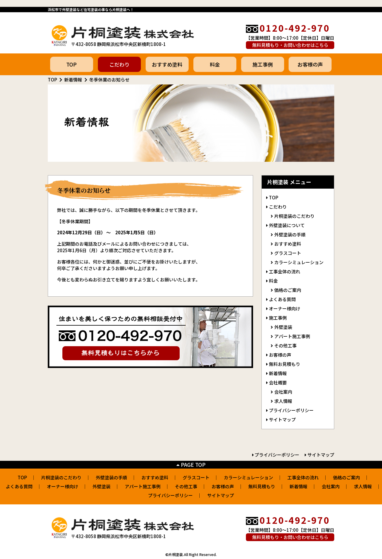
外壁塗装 (283, 327)
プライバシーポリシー (291, 410)
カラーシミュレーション (299, 262)
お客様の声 (310, 64)
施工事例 (262, 64)
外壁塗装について (287, 225)
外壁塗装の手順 (290, 234)
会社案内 (283, 392)
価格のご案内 (287, 290)
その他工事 (285, 345)
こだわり (119, 64)
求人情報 (283, 401)
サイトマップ (282, 419)
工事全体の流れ (284, 271)
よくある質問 (282, 299)
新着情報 (73, 79)
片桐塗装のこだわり (294, 216)
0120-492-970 (295, 27)
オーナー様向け (284, 308)
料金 (215, 64)
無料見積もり (261, 486)
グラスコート (287, 253)
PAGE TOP (191, 464)
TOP (71, 64)
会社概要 (278, 382)
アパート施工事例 (292, 336)
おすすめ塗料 (167, 64)
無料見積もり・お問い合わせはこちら (290, 45)
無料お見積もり (284, 364)
